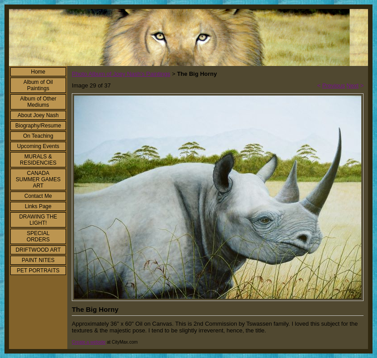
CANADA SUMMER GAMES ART (38, 179)
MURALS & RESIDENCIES (38, 159)
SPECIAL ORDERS (37, 236)
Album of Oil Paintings (38, 85)
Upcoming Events (38, 146)
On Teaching (38, 136)
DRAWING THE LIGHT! (38, 220)
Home (38, 72)
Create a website (88, 342)
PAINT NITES (38, 260)
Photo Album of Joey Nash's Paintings (121, 73)
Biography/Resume (38, 125)
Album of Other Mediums (38, 102)
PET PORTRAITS (38, 270)
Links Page (38, 206)
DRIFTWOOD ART (38, 250)
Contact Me (38, 196)
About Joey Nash (38, 115)
